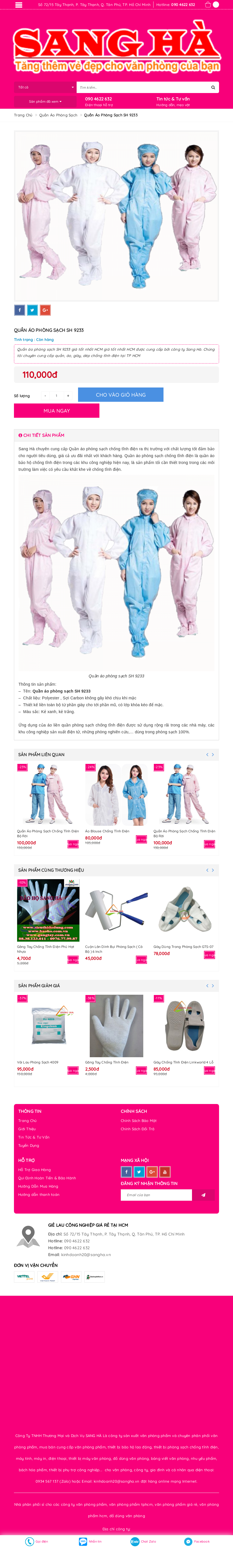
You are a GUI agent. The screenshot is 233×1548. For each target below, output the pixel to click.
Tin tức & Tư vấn (173, 99)
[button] (116, 435)
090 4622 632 (98, 99)
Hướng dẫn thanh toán (39, 1194)
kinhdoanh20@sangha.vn (86, 1254)
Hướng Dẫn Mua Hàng (38, 1186)
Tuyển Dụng (28, 1145)
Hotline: (55, 1241)
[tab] (116, 435)
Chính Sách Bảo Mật (139, 1120)
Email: (54, 1254)
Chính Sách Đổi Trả (138, 1129)
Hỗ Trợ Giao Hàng (34, 1169)
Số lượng (22, 395)
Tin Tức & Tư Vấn (34, 1137)
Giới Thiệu (27, 1129)
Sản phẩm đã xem (45, 101)
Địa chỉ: (55, 1234)
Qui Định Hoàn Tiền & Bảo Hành (47, 1178)
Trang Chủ (27, 1120)
